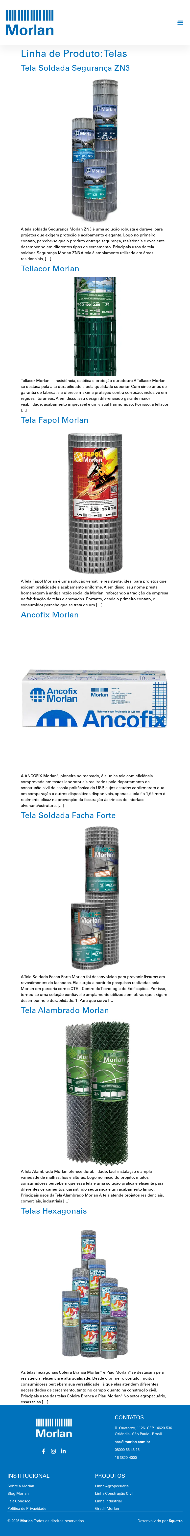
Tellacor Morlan (50, 268)
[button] (180, 22)
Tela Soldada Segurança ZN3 (75, 68)
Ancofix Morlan (50, 614)
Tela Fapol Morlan (55, 420)
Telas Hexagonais (54, 1211)
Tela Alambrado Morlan (65, 1010)
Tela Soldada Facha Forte (68, 815)
